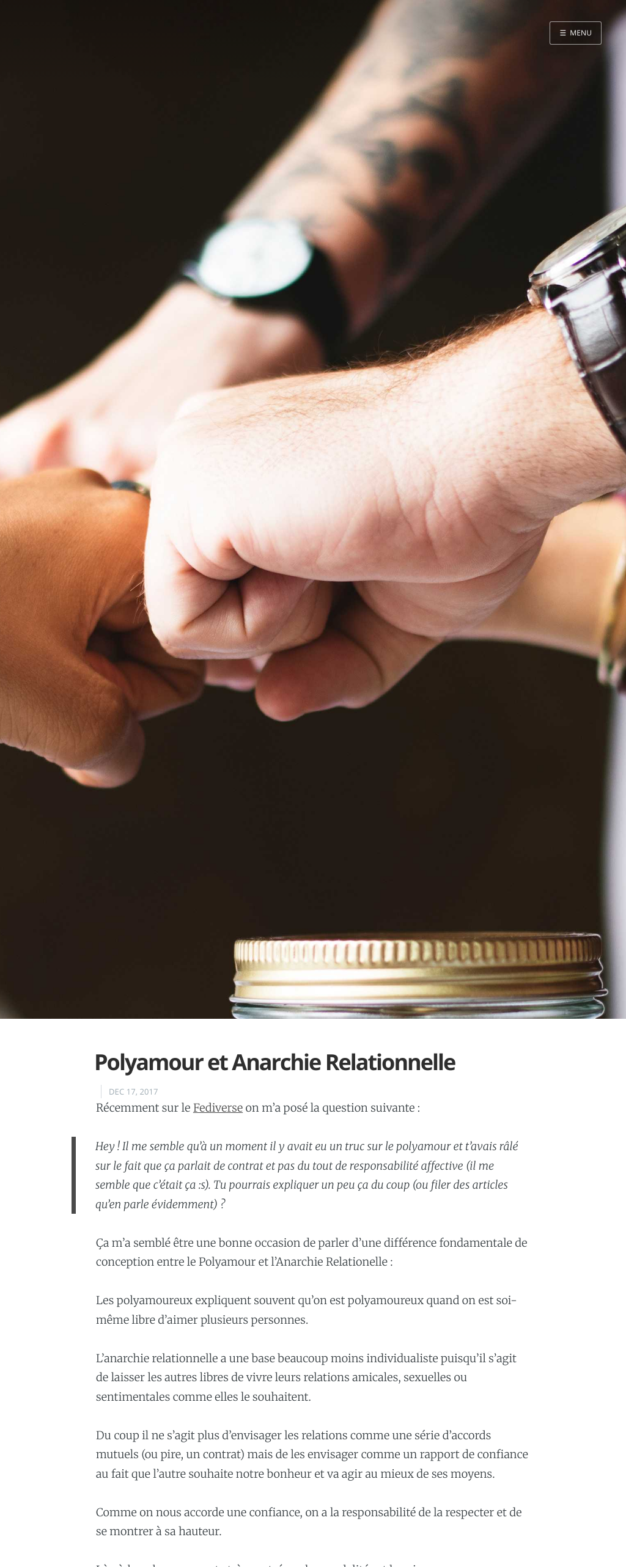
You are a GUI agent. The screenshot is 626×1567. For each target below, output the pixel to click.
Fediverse (218, 1108)
